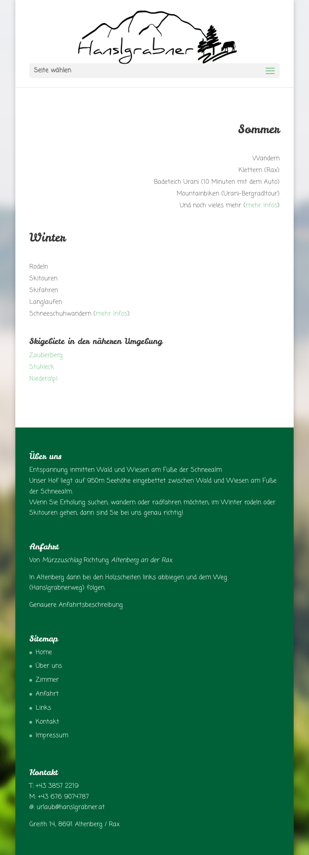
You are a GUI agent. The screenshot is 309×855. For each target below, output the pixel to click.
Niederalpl (43, 379)
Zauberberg (46, 355)
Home (44, 652)
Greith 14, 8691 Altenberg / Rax (74, 824)
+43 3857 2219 (57, 786)
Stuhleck (41, 367)
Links (43, 708)
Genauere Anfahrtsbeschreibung (76, 605)
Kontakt (47, 722)
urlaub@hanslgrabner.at (71, 807)
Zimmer (47, 680)
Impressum (52, 735)
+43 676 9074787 (63, 797)
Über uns (49, 666)
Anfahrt (47, 694)
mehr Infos (261, 205)
